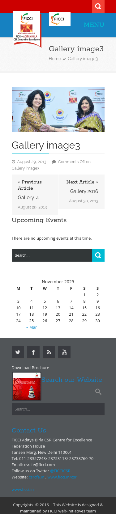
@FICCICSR (60, 471)
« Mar (31, 327)
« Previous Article (30, 185)
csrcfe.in (36, 477)
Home (55, 58)
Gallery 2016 (84, 191)
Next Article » (82, 182)
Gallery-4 (28, 197)
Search (98, 6)
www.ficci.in (23, 489)
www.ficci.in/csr (61, 477)
